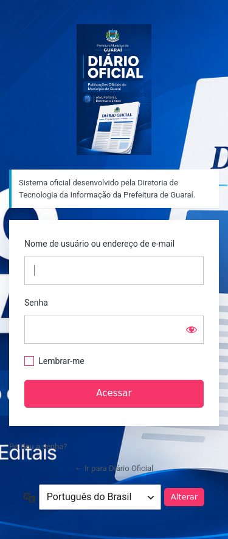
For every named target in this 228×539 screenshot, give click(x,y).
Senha (36, 302)
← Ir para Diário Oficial (114, 468)
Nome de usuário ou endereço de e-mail (99, 244)
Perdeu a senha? (38, 446)
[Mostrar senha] (191, 329)
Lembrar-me (61, 361)
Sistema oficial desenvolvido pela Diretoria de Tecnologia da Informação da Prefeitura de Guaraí (114, 89)
